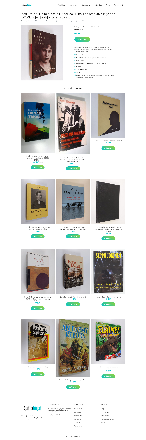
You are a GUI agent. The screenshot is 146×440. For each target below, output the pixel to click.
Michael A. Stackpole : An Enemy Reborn (73, 380)
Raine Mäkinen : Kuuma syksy (38, 367)
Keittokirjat (98, 5)
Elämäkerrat (95, 27)
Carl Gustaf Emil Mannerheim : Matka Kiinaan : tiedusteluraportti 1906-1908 (73, 229)
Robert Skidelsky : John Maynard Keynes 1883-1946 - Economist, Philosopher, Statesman (38, 299)
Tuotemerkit (118, 5)
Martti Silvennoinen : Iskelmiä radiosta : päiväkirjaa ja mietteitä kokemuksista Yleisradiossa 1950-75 (73, 160)
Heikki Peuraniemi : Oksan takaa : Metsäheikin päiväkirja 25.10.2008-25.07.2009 (37, 158)
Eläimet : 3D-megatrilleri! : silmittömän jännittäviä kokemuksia (108, 368)
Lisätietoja (82, 40)
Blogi (108, 5)
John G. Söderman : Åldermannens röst (108, 141)
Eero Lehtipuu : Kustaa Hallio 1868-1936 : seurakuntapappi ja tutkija (37, 229)
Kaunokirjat (73, 5)
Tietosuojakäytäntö (107, 420)
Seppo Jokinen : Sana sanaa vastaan (108, 298)
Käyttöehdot (105, 416)
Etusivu (23, 21)
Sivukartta (104, 423)
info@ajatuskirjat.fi (54, 415)
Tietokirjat (61, 5)
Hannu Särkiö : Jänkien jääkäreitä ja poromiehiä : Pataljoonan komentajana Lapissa (108, 230)
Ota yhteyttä (105, 413)
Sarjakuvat (86, 5)
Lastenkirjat (78, 416)
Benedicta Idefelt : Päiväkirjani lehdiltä (73, 298)
